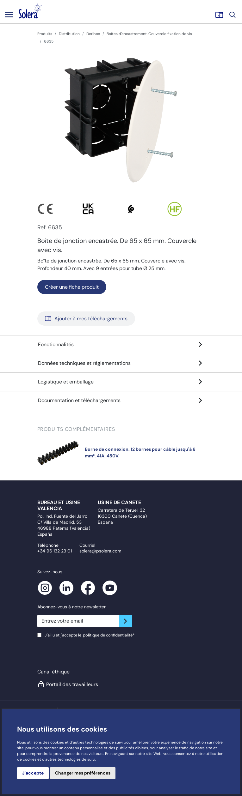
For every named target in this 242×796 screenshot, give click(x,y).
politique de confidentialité (108, 635)
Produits (44, 33)
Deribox (93, 33)
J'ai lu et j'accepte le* (89, 635)
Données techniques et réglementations (121, 363)
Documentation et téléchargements (121, 400)
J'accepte (33, 773)
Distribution (69, 33)
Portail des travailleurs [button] (67, 684)
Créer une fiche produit (72, 287)
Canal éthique (53, 671)
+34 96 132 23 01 (54, 551)
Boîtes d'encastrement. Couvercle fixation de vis (149, 33)
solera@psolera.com (100, 551)
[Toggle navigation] (9, 14)
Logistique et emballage (121, 382)
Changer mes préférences (82, 773)
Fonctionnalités (121, 344)
